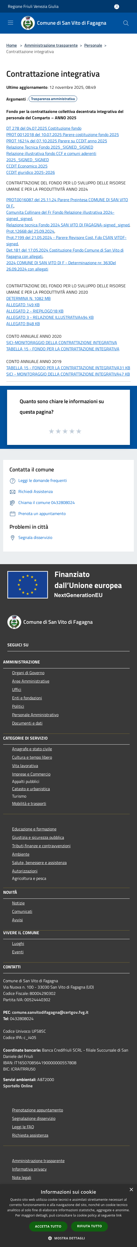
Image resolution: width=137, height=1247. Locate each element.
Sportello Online (18, 1086)
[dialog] (68, 1215)
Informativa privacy (29, 1169)
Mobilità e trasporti (29, 803)
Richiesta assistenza (30, 1135)
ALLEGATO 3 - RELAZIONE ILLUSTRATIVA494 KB (50, 317)
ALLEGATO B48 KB (23, 323)
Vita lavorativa (25, 765)
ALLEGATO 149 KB (23, 305)
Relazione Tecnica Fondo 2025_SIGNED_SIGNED (49, 147)
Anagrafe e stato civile (32, 749)
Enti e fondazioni (27, 698)
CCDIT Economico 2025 (27, 166)
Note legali (21, 1177)
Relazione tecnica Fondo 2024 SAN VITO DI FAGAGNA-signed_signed (67, 225)
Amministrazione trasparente (51, 45)
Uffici (16, 689)
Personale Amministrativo (35, 714)
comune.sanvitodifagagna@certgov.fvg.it (50, 1012)
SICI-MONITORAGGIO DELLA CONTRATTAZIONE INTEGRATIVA (61, 342)
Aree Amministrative (30, 681)
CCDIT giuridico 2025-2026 (30, 172)
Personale (93, 45)
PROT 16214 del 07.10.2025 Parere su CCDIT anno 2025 (56, 141)
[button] (68, 1238)
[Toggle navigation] (10, 22)
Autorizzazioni (25, 871)
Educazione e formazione (34, 829)
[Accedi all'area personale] (117, 7)
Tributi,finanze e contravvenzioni (41, 846)
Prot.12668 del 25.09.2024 (30, 231)
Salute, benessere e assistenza (39, 862)
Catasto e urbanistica (31, 789)
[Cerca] (126, 23)
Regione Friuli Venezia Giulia (33, 6)
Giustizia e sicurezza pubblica (38, 837)
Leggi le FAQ (23, 1127)
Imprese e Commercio (31, 774)
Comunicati (22, 911)
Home (11, 45)
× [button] (131, 1190)
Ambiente (20, 854)
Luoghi (18, 943)
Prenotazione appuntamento (37, 1110)
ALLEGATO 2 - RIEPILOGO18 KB (35, 311)
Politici (18, 706)
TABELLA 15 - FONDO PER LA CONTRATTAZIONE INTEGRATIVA (62, 349)
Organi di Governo (28, 672)
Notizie (18, 903)
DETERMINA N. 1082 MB (28, 298)
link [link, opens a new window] (119, 1215)
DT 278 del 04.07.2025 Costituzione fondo (43, 128)
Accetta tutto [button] (48, 1226)
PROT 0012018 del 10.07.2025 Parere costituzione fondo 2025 (62, 134)
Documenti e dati (27, 723)
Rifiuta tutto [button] (89, 1226)
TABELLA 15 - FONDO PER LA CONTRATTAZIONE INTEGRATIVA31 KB (68, 368)
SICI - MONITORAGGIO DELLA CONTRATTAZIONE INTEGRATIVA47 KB (68, 374)
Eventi (18, 952)
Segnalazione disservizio (33, 1118)
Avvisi (17, 920)
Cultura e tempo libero (32, 757)
